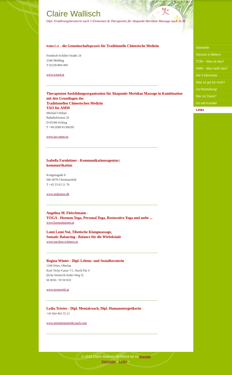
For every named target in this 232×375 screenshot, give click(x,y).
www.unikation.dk (57, 194)
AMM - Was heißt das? (212, 68)
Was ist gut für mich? (210, 82)
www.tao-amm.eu (57, 136)
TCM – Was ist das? (210, 61)
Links (200, 110)
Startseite (202, 47)
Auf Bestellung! (206, 89)
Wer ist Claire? (206, 96)
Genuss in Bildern (208, 54)
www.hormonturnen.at (60, 222)
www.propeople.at (57, 289)
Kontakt (145, 357)
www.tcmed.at (55, 74)
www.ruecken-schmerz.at (62, 241)
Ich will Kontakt (206, 103)
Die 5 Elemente (206, 75)
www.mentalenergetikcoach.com (66, 323)
